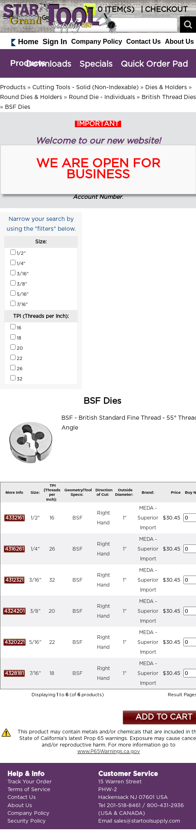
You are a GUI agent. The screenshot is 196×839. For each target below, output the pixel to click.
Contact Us (143, 41)
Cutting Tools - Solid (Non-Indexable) (85, 87)
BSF (77, 517)
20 (52, 611)
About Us (179, 41)
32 (52, 580)
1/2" (35, 517)
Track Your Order (29, 782)
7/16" (35, 673)
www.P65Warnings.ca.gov (108, 751)
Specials (96, 64)
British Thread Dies (169, 97)
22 (52, 642)
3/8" (35, 611)
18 (52, 673)
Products (28, 62)
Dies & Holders (166, 87)
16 (52, 517)
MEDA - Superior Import (147, 518)
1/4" (35, 549)
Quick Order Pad (154, 64)
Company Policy (96, 41)
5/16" (35, 642)
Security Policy (26, 821)
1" (124, 517)
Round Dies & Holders (31, 97)
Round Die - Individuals (102, 97)
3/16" (35, 580)
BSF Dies (17, 107)
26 (52, 549)
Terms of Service (28, 789)
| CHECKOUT (163, 9)
